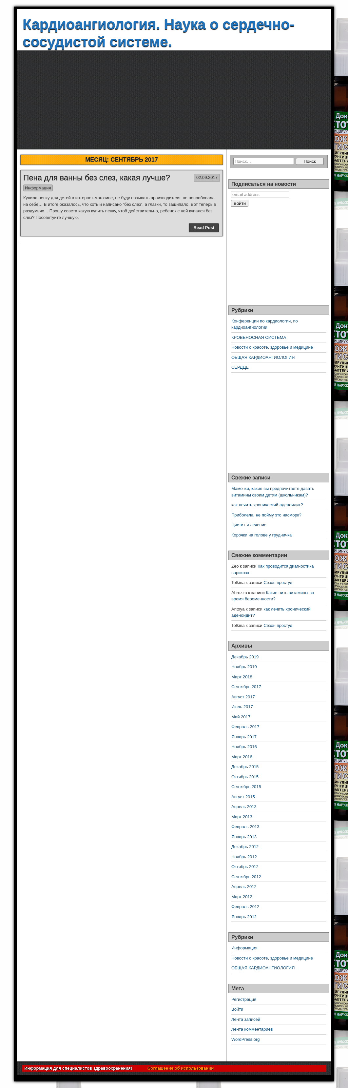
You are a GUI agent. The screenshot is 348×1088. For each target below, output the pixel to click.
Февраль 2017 (245, 726)
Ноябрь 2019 (244, 666)
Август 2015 (243, 796)
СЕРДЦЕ (240, 367)
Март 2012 (241, 896)
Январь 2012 (244, 916)
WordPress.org (245, 1039)
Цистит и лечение (248, 524)
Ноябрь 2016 (244, 746)
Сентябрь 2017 (246, 686)
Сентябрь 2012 (246, 876)
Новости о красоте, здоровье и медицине (272, 347)
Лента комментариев (252, 1029)
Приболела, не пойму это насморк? (266, 515)
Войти (237, 1009)
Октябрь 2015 (245, 776)
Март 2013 (241, 816)
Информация (38, 187)
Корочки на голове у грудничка (261, 535)
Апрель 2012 (244, 886)
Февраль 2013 (245, 826)
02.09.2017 (207, 177)
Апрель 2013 (244, 806)
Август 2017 (243, 696)
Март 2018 (241, 676)
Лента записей (245, 1019)
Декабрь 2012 (245, 846)
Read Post (203, 227)
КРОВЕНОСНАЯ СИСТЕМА (258, 337)
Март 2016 (241, 756)
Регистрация (243, 999)
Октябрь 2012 (245, 866)
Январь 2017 (244, 736)
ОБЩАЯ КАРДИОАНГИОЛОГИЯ (263, 357)
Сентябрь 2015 (246, 786)
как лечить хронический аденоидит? (267, 504)
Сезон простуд (277, 582)
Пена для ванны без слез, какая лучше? (96, 177)
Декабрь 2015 (245, 766)
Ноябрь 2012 (244, 856)
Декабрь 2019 (245, 656)
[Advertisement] (174, 100)
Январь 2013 (244, 836)
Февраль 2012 (245, 906)
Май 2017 (240, 716)
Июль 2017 (242, 706)
